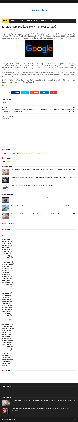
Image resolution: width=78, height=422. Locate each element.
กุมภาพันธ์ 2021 (6, 308)
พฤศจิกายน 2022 (6, 264)
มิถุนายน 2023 (6, 250)
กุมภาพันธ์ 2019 (6, 347)
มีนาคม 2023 (5, 256)
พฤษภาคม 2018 (6, 359)
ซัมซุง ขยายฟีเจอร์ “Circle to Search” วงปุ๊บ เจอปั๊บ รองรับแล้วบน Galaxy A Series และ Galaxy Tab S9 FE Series (43, 206)
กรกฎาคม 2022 (6, 273)
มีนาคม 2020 (5, 320)
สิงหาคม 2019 (5, 335)
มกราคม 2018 (5, 364)
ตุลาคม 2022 (5, 266)
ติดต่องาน (51, 21)
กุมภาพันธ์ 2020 (6, 322)
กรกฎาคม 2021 (6, 297)
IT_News (26, 30)
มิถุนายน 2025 (6, 240)
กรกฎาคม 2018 (6, 357)
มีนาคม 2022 (5, 281)
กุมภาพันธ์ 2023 (6, 258)
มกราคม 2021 (5, 310)
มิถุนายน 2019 (5, 339)
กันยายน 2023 (6, 246)
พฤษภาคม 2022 (6, 277)
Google (22, 30)
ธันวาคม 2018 (5, 351)
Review (12, 21)
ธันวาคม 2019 (5, 326)
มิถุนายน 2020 (6, 314)
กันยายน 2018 (5, 355)
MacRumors (10, 85)
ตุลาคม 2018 (5, 353)
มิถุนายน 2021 (5, 300)
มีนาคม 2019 (5, 345)
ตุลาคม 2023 (5, 244)
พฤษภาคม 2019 (6, 341)
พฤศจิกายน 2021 (6, 289)
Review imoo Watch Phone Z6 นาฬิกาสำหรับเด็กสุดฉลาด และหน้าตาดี (31, 198)
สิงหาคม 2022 (5, 271)
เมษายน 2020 (5, 318)
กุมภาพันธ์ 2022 (6, 283)
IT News (20, 21)
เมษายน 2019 (5, 343)
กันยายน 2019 (5, 333)
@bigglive (9, 153)
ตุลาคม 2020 (5, 312)
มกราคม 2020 (6, 324)
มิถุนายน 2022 (6, 275)
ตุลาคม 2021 (5, 291)
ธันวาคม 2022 (6, 262)
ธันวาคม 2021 (5, 287)
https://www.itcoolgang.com (36, 153)
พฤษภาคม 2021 (6, 302)
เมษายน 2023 (5, 254)
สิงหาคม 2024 (6, 242)
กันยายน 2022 (6, 268)
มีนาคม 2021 (5, 306)
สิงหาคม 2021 (5, 295)
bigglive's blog (23, 153)
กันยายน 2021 (5, 293)
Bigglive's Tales (32, 21)
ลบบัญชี (17, 30)
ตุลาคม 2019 (5, 331)
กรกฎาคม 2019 (6, 337)
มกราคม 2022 (5, 285)
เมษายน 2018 (5, 362)
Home (5, 21)
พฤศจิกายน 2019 (6, 328)
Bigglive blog (9, 162)
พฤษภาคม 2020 (6, 316)
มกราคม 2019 (5, 349)
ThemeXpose (11, 420)
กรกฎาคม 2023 (6, 248)
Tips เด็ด (43, 21)
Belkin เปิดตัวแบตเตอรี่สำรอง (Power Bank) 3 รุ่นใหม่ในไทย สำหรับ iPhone (32, 186)
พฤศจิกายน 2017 (6, 366)
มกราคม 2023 (5, 260)
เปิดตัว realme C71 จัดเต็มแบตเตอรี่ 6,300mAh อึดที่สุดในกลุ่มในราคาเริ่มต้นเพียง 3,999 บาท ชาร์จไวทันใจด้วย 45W (43, 170)
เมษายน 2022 (5, 279)
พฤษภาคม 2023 (6, 252)
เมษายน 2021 (5, 304)
